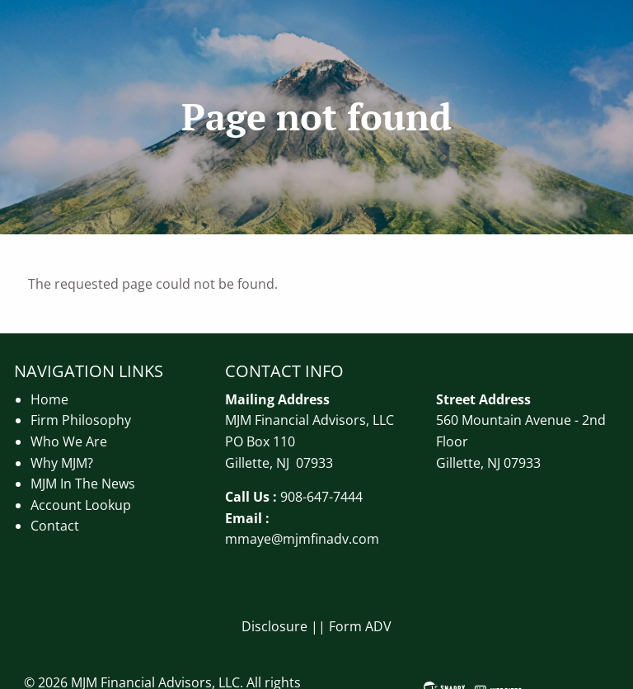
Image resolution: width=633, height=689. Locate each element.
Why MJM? (61, 463)
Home (49, 399)
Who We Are (68, 441)
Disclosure (274, 626)
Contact (54, 526)
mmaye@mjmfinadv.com (302, 539)
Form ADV (360, 626)
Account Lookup (80, 505)
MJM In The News (82, 483)
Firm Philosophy (80, 420)
